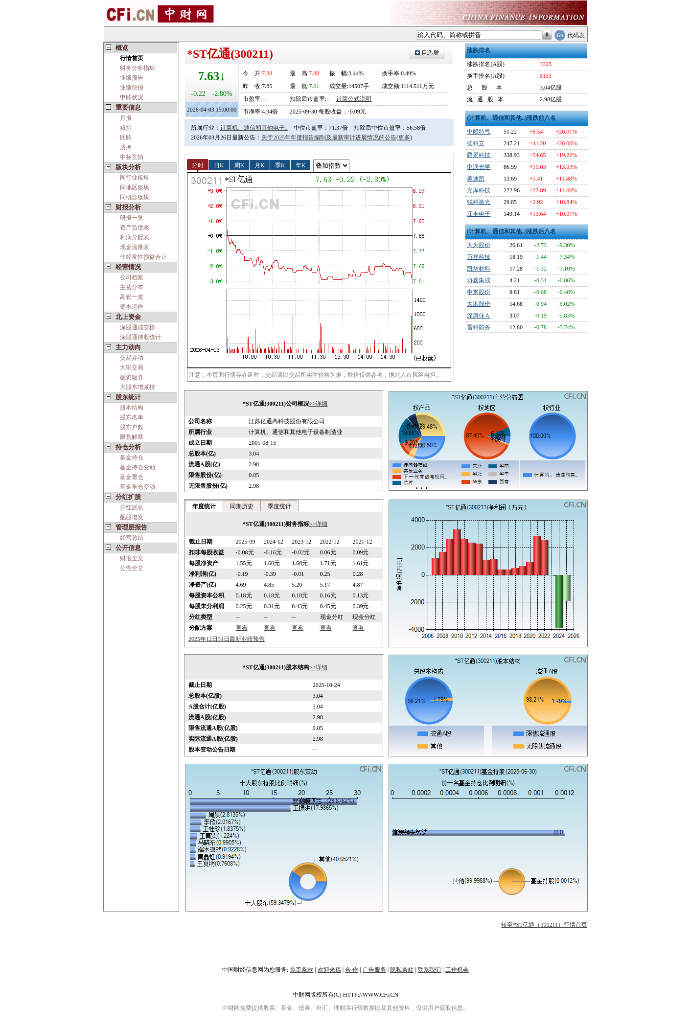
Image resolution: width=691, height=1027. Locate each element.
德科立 (475, 143)
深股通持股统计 (140, 337)
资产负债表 (134, 227)
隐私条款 (402, 969)
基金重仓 (131, 477)
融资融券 (131, 377)
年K (301, 164)
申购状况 (131, 97)
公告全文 (131, 568)
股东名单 (131, 417)
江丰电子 (478, 213)
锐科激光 (478, 202)
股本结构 (131, 407)
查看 (242, 627)
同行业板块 (134, 177)
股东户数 (131, 427)
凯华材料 (478, 268)
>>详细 (318, 403)
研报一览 (131, 217)
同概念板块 (134, 197)
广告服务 (374, 969)
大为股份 (478, 245)
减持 (126, 127)
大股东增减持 (137, 387)
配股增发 (131, 517)
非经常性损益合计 (143, 256)
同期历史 (241, 506)
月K (259, 164)
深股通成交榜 (137, 327)
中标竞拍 (131, 157)
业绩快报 (131, 87)
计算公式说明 (353, 98)
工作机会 (457, 969)
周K (239, 164)
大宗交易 (131, 367)
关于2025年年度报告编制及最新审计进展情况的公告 (328, 137)
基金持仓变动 (137, 467)
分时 (198, 164)
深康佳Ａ (478, 315)
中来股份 (478, 292)
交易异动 (131, 357)
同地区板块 (134, 187)
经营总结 (131, 537)
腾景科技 (478, 155)
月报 (126, 117)
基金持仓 (131, 457)
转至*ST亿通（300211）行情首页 (544, 924)
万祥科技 (478, 256)
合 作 (351, 969)
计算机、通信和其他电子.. (254, 127)
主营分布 (131, 287)
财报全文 (131, 558)
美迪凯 (475, 178)
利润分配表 (134, 237)
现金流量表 (134, 247)
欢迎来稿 (329, 969)
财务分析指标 (137, 68)
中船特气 (478, 131)
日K (219, 164)
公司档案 (131, 277)
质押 (126, 147)
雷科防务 (478, 327)
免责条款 (301, 969)
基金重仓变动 (137, 486)
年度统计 (204, 506)
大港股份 (478, 303)
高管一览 (131, 297)
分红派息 (131, 507)
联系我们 (429, 969)
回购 (126, 137)
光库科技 (478, 190)
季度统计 (279, 506)
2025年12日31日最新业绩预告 (226, 639)
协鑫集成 (478, 280)
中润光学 (478, 166)
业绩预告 (131, 77)
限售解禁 (131, 437)
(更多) (404, 137)
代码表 (576, 35)
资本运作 (131, 306)
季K (280, 164)
